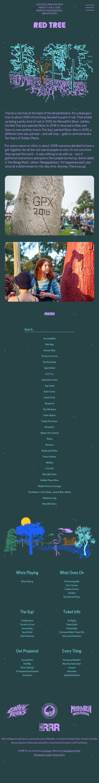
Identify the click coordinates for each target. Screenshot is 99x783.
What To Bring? (27, 667)
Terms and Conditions (71, 636)
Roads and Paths (50, 450)
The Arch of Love (49, 356)
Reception (49, 427)
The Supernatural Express (27, 671)
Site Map (49, 344)
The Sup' (27, 611)
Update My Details (72, 675)
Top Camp (49, 385)
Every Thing (71, 651)
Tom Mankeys (49, 409)
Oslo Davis (46, 751)
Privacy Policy (59, 755)
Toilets (50, 438)
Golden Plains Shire (49, 480)
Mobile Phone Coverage (49, 486)
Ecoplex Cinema (72, 589)
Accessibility (49, 338)
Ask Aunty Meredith (72, 660)
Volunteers (72, 671)
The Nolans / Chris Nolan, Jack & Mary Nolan (49, 492)
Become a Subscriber (72, 663)
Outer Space (49, 415)
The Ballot (71, 620)
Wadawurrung (49, 498)
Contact (71, 667)
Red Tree (49, 374)
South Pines (49, 397)
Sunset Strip (49, 350)
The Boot (72, 593)
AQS (78, 751)
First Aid (49, 468)
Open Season (68, 751)
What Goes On (72, 572)
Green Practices (49, 421)
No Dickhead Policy (71, 597)
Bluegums (49, 403)
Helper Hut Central (49, 433)
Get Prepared (27, 651)
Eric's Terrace (72, 585)
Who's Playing (27, 572)
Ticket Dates (71, 624)
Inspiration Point (49, 379)
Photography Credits (43, 755)
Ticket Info (71, 611)
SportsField (49, 368)
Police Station (49, 456)
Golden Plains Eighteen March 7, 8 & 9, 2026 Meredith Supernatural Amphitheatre (49, 9)
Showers (49, 444)
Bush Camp (49, 391)
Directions (27, 675)
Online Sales (71, 628)
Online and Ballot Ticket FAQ (71, 632)
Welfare (49, 462)
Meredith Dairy (49, 503)
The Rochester (50, 362)
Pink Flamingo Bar (72, 581)
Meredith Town (49, 474)
